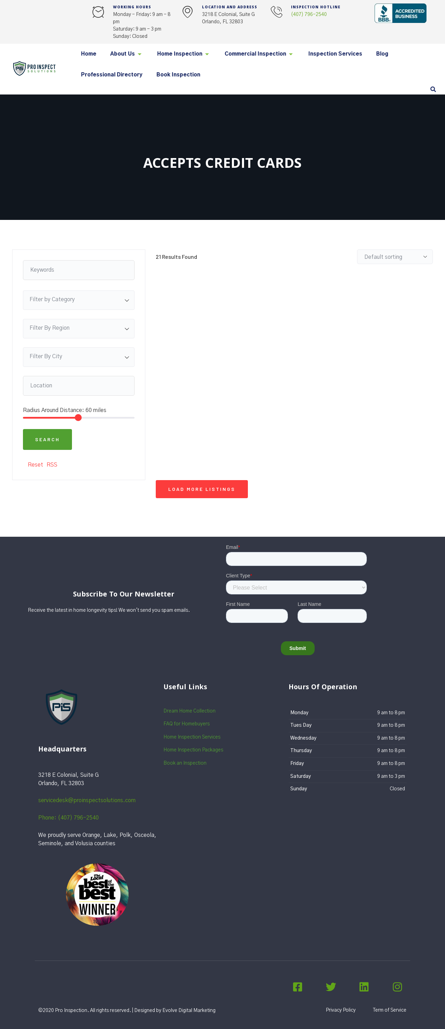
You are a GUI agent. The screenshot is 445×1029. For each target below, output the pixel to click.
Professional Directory (112, 74)
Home (88, 54)
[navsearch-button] (433, 89)
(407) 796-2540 (309, 14)
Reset (35, 465)
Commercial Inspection (259, 54)
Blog (382, 54)
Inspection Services (335, 54)
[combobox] (79, 300)
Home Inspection (184, 54)
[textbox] (79, 299)
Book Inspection (178, 74)
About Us (126, 54)
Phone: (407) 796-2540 (68, 818)
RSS (52, 465)
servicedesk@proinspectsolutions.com (87, 800)
